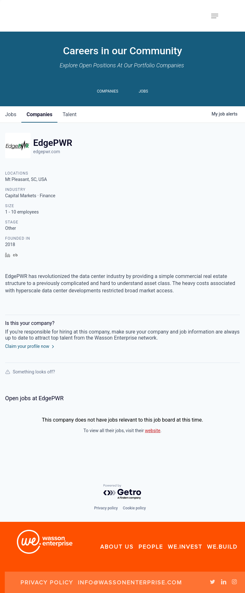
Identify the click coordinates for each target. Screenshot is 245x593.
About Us (117, 546)
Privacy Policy (46, 582)
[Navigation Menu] (214, 16)
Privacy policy (106, 508)
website (152, 430)
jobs (10, 114)
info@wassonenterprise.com (130, 582)
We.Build (222, 546)
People (150, 546)
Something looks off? (30, 371)
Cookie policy (134, 508)
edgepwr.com (46, 151)
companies (39, 114)
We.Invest (185, 546)
